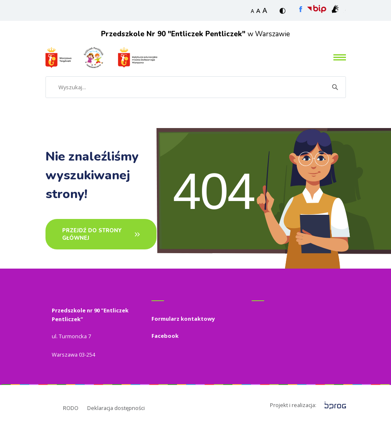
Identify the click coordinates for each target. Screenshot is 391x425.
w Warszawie (195, 34)
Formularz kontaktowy (183, 318)
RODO (70, 408)
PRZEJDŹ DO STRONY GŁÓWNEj (92, 234)
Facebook (165, 335)
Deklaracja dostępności (116, 408)
